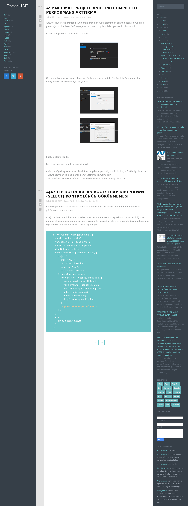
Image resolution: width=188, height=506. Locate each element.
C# (5, 24)
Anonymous (162, 450)
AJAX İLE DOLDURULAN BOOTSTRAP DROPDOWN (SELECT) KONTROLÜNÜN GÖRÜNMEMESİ (95, 194)
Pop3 (6, 47)
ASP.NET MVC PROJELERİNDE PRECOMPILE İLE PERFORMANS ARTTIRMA (92, 10)
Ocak (163, 81)
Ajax (5, 18)
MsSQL (6, 38)
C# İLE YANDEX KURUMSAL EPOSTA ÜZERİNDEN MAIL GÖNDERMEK (168, 289)
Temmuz (165, 68)
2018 (161, 24)
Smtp (6, 55)
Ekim (163, 37)
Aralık (164, 31)
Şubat (164, 78)
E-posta (7, 26)
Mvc (5, 41)
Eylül (163, 40)
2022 (161, 18)
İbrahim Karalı (163, 468)
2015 (161, 88)
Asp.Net (7, 21)
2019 (161, 21)
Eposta (6, 29)
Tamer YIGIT (69, 17)
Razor (6, 49)
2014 (161, 91)
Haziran (164, 71)
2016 (161, 84)
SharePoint (8, 52)
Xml (5, 58)
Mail (5, 35)
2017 (161, 27)
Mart (163, 75)
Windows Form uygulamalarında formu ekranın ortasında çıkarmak (170, 130)
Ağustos (165, 65)
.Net (5, 15)
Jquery (6, 32)
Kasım (164, 34)
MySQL (6, 44)
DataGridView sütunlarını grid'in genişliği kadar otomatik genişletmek (170, 104)
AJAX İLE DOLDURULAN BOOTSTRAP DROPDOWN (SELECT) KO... (172, 58)
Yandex (7, 61)
